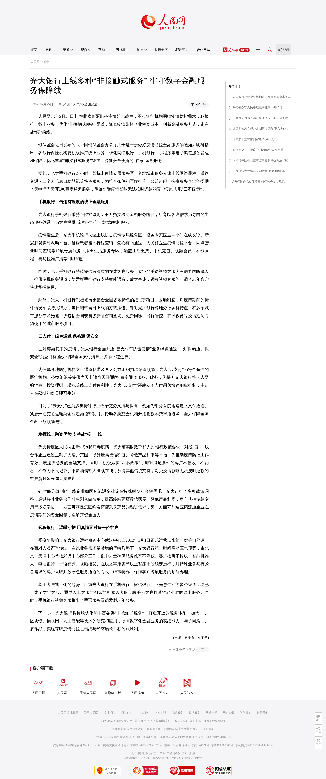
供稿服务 (177, 712)
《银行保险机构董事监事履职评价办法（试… (262, 160)
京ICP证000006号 (222, 745)
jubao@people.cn (214, 720)
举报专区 (161, 50)
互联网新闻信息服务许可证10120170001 (137, 729)
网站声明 (211, 712)
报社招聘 (109, 712)
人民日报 (38, 685)
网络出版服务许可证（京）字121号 (186, 745)
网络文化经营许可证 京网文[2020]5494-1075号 (132, 745)
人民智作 (187, 685)
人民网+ (63, 685)
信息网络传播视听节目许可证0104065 (77, 745)
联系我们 (262, 712)
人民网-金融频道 (85, 104)
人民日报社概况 (68, 712)
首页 (33, 50)
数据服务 (194, 712)
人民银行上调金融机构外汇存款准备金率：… (262, 96)
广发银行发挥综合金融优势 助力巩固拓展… (261, 171)
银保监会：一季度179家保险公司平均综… (259, 149)
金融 (47, 61)
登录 (286, 50)
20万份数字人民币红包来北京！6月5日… (259, 107)
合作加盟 (160, 712)
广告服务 (143, 712)
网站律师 (228, 712)
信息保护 (245, 712)
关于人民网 (91, 712)
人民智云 (162, 685)
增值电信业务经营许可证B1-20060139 (190, 729)
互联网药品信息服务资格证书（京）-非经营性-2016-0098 (196, 737)
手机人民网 (88, 685)
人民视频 (137, 685)
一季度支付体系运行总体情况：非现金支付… (262, 118)
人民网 (35, 61)
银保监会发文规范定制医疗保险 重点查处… (261, 128)
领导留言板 (112, 685)
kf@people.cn (124, 720)
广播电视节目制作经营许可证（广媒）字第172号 (125, 737)
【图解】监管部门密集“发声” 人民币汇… (259, 139)
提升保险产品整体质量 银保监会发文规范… (259, 181)
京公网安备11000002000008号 (254, 745)
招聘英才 (126, 712)
